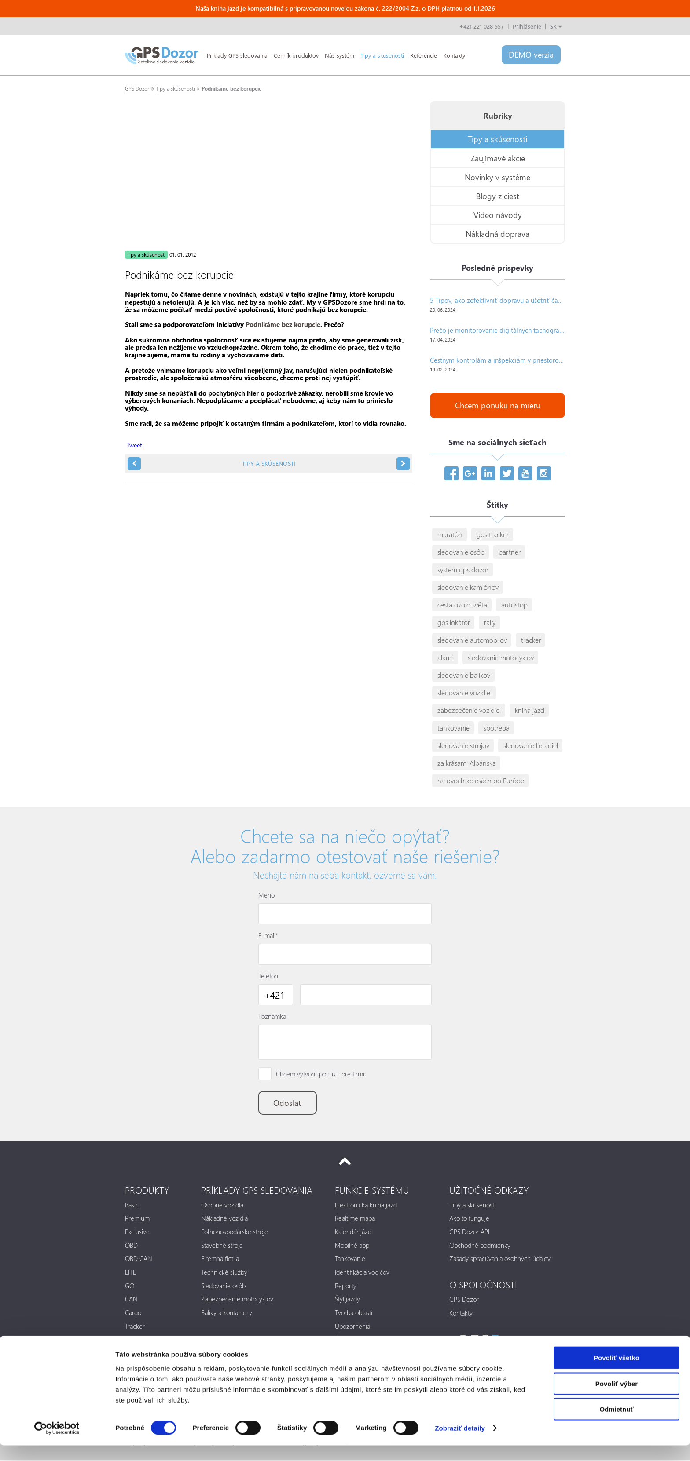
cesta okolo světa (462, 605)
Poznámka (272, 1016)
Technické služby (224, 1273)
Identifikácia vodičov (362, 1273)
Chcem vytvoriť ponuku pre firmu (321, 1074)
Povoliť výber (616, 1399)
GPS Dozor (137, 88)
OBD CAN (138, 1260)
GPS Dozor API (469, 1233)
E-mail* (268, 935)
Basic (132, 1206)
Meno (266, 895)
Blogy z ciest (497, 195)
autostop (514, 605)
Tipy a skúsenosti (382, 55)
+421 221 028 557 (481, 26)
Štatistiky (346, 1341)
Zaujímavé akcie (497, 158)
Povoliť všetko (616, 1373)
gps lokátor (453, 622)
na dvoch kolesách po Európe (480, 780)
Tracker (135, 1327)
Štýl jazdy (347, 1300)
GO (129, 1287)
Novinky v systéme (497, 176)
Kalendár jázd (353, 1233)
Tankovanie (350, 1260)
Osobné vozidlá (222, 1206)
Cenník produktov (296, 55)
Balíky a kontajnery (226, 1314)
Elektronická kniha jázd (366, 1206)
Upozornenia (352, 1327)
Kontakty (454, 55)
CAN (131, 1300)
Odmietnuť (616, 1424)
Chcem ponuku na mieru (497, 405)
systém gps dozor (462, 569)
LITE (130, 1273)
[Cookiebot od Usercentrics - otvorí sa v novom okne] (56, 1443)
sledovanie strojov (463, 745)
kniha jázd (529, 710)
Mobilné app (352, 1246)
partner (510, 552)
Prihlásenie (527, 26)
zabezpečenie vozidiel (469, 710)
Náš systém (339, 55)
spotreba (497, 728)
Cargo (133, 1314)
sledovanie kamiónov (468, 587)
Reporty (345, 1287)
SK (556, 26)
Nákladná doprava (497, 233)
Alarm (133, 1341)
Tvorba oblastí (353, 1314)
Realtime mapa (355, 1219)
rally (489, 622)
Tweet (134, 445)
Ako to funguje (469, 1219)
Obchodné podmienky (479, 1246)
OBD (131, 1246)
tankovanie (453, 728)
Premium (137, 1219)
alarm (445, 657)
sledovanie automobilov (472, 640)
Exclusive (137, 1233)
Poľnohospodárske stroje (234, 1233)
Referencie (423, 55)
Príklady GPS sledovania (237, 55)
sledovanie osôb (460, 552)
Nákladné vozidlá (224, 1219)
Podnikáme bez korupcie (232, 88)
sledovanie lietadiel (530, 745)
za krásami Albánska (466, 763)
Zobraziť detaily (460, 1443)
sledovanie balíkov (463, 675)
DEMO (530, 55)
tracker (531, 640)
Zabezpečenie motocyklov (237, 1300)
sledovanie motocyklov (501, 657)
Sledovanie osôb (223, 1287)
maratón (449, 534)
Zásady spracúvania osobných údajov (500, 1260)
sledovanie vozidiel (464, 693)
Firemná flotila (220, 1260)
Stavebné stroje (222, 1246)
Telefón (268, 976)
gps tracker (493, 534)
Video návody (497, 214)
